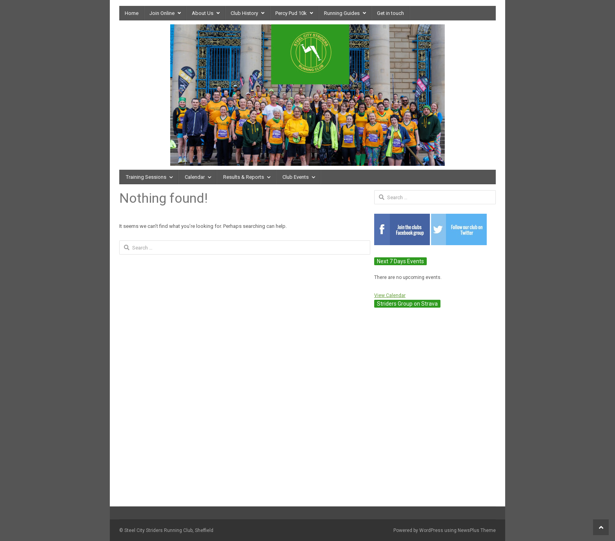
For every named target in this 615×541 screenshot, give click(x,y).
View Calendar (390, 295)
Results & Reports (243, 177)
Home (131, 13)
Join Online (162, 13)
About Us (202, 13)
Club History (244, 13)
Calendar (195, 177)
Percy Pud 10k (291, 13)
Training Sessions (146, 177)
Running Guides (342, 13)
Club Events (295, 177)
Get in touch (390, 13)
